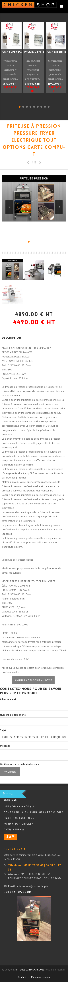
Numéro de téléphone (13, 714)
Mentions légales (40, 977)
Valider (10, 772)
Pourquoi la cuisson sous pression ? (34, 812)
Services (10, 800)
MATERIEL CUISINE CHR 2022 (29, 969)
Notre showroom (18, 892)
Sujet (3, 730)
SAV (10, 837)
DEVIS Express (14, 830)
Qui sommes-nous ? (19, 807)
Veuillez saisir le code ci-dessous (19, 764)
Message (5, 745)
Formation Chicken (19, 824)
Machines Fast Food (19, 818)
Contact (22, 977)
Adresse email (8, 699)
